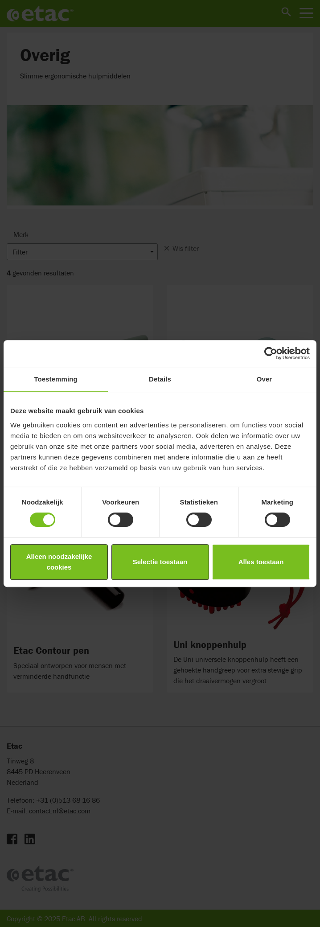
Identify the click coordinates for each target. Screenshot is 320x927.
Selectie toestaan (160, 562)
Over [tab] (264, 379)
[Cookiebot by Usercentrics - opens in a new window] (271, 353)
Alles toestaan (261, 562)
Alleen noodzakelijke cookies (59, 562)
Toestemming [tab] (56, 379)
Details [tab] (160, 379)
